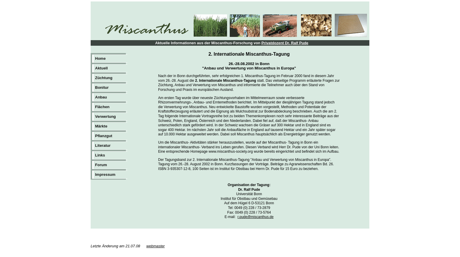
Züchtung (103, 78)
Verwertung (105, 116)
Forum (101, 165)
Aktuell (101, 68)
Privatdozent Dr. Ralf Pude (284, 43)
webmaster (155, 246)
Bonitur (102, 87)
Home (100, 58)
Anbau (101, 97)
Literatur (103, 145)
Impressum (105, 174)
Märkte (101, 126)
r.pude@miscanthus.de (256, 217)
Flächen (102, 107)
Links (100, 155)
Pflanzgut (103, 136)
